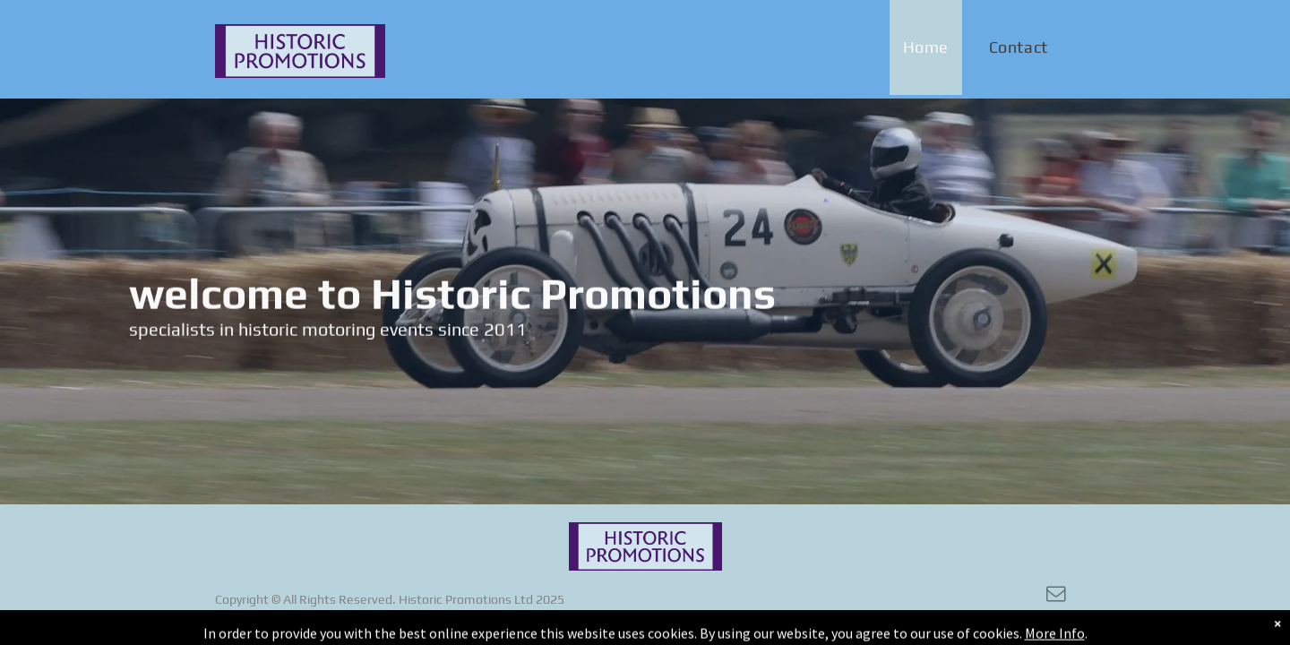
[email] (1056, 596)
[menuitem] (933, 47)
